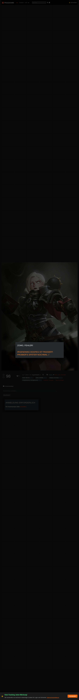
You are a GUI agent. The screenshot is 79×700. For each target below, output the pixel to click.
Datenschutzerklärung (53, 697)
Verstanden (72, 696)
